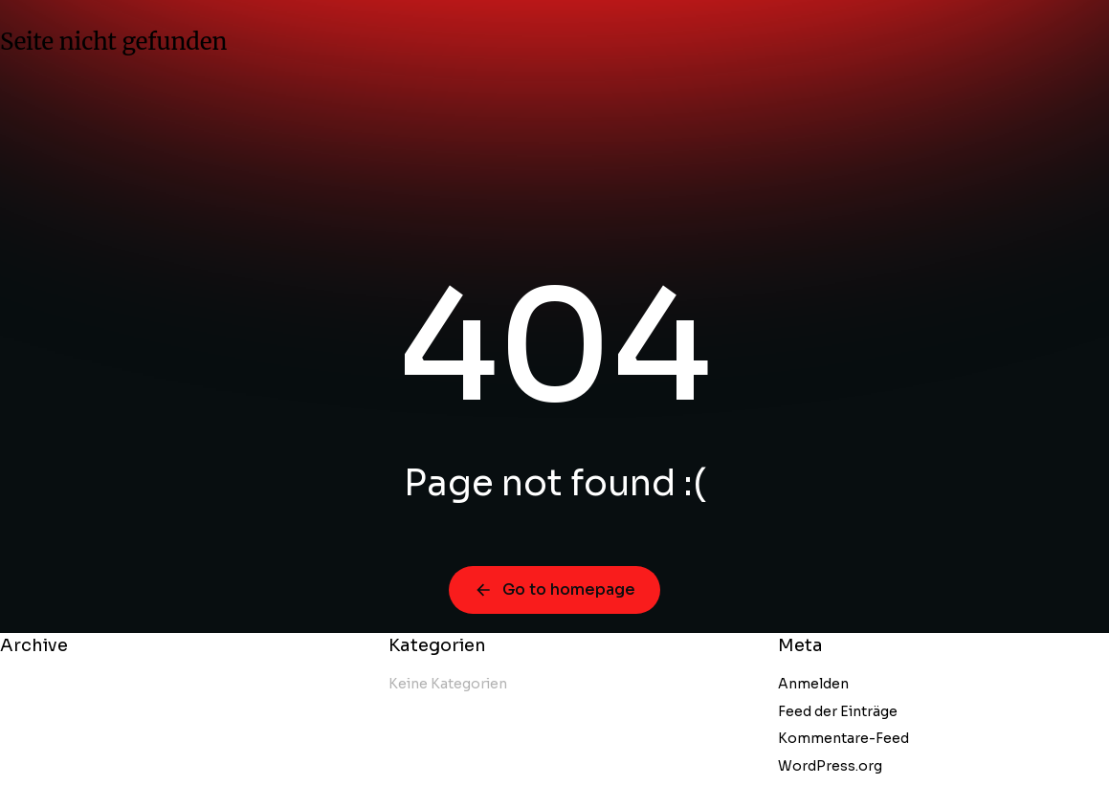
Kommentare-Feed (843, 738)
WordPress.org (830, 765)
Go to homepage (554, 589)
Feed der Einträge (838, 711)
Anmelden (813, 683)
